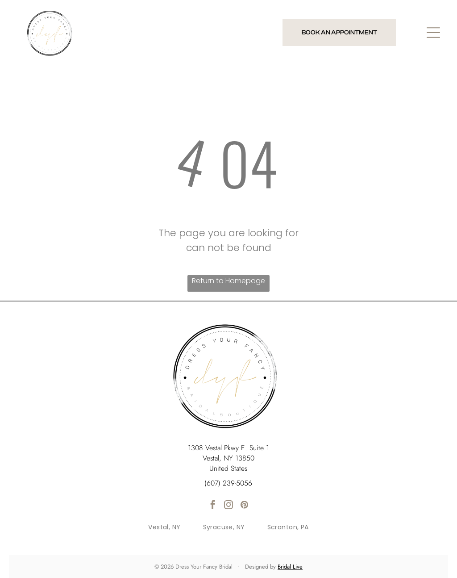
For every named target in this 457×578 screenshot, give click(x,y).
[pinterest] (244, 506)
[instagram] (228, 506)
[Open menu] (433, 32)
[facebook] (213, 506)
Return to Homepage (228, 281)
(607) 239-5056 (228, 483)
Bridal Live (290, 566)
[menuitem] (164, 527)
